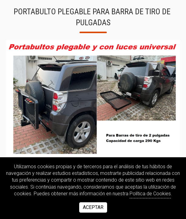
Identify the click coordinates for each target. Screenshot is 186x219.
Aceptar (93, 207)
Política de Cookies (150, 193)
